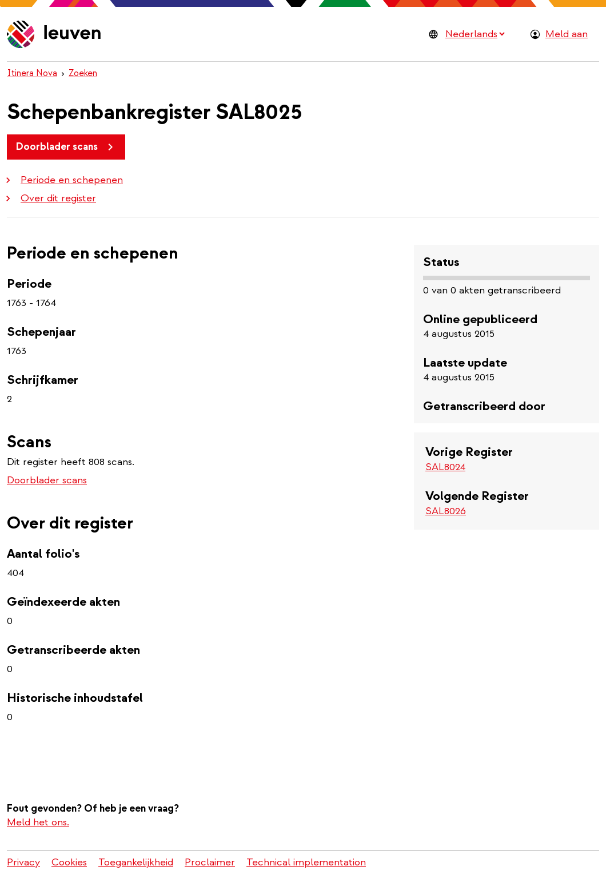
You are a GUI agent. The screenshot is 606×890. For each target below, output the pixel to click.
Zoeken (83, 73)
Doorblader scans (66, 147)
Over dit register (49, 198)
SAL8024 (445, 467)
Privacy (23, 862)
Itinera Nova (32, 73)
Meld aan (566, 34)
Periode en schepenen (62, 179)
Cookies (69, 862)
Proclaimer (210, 862)
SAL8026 (445, 511)
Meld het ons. (38, 822)
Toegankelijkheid (135, 862)
